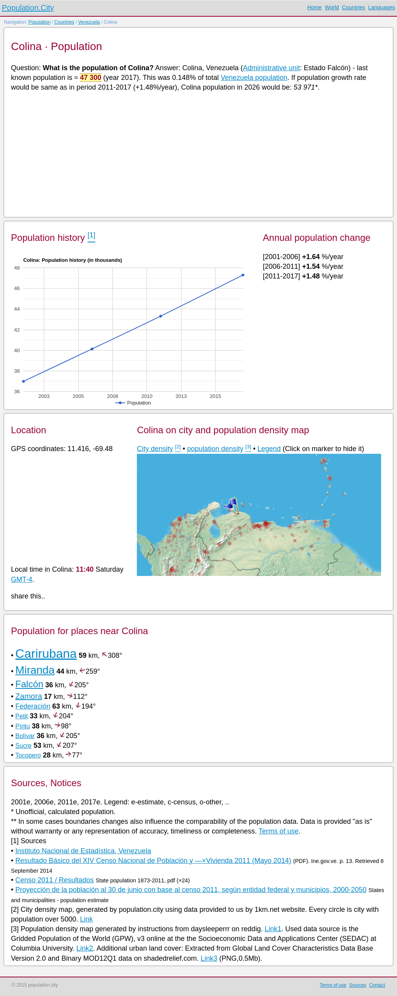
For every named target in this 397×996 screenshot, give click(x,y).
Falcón (29, 684)
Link (86, 919)
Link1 (273, 929)
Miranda (35, 670)
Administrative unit (271, 68)
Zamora (29, 696)
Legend (269, 449)
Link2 (84, 948)
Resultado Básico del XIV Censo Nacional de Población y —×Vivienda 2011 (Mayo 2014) (154, 861)
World (332, 7)
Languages (381, 7)
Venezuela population (254, 77)
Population (39, 22)
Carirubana (46, 654)
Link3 (209, 958)
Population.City (28, 7)
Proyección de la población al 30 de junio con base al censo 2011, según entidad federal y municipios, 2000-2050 (191, 890)
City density (155, 449)
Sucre (24, 745)
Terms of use (279, 831)
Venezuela (89, 22)
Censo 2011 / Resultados (55, 880)
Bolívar (25, 736)
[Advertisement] (198, 153)
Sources (357, 985)
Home (314, 7)
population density (215, 449)
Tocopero (28, 755)
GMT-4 (21, 579)
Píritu (23, 726)
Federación (33, 706)
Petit (22, 716)
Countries (353, 7)
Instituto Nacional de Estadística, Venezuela (83, 851)
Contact (377, 985)
